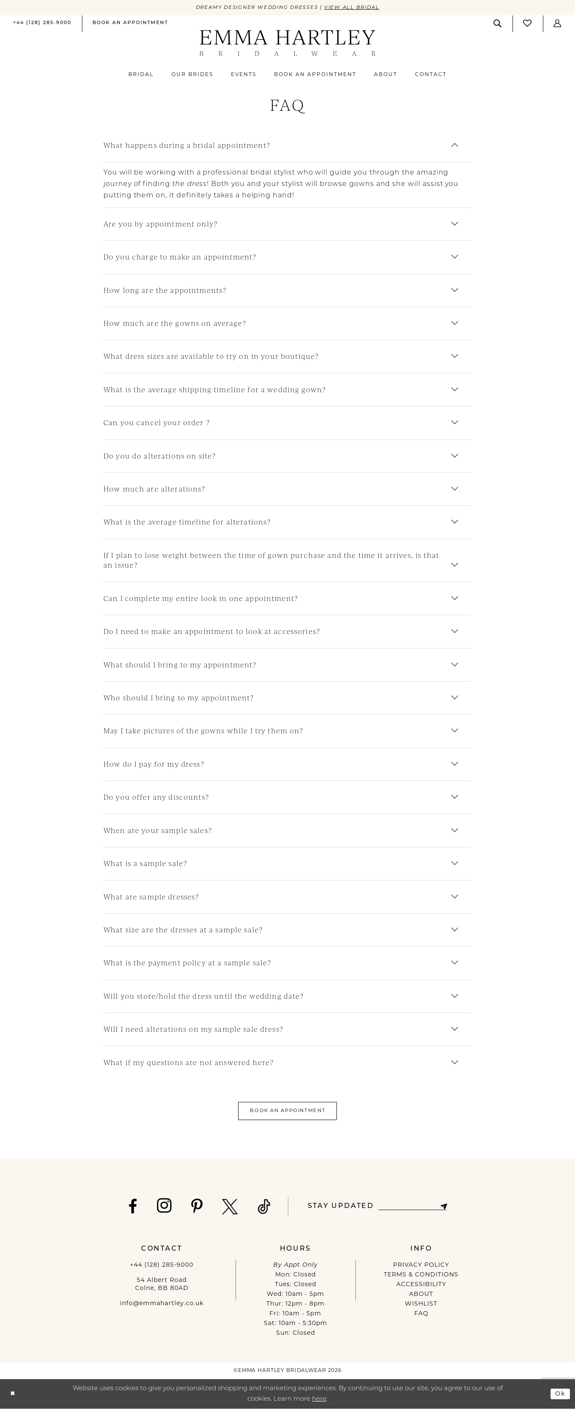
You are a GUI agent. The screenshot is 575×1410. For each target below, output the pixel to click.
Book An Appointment (288, 1111)
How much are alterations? (154, 489)
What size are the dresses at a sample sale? (183, 930)
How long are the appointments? (164, 290)
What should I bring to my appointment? (179, 664)
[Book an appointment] (130, 23)
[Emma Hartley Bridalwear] (288, 43)
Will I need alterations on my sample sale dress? (193, 1029)
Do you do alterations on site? (159, 455)
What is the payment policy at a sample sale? (187, 963)
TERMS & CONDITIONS (421, 1276)
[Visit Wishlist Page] (528, 23)
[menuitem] (42, 24)
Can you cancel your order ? (156, 422)
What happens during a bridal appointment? (186, 145)
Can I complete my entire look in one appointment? (200, 598)
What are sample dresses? (151, 896)
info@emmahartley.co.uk (161, 1305)
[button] (557, 23)
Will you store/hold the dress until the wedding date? (203, 996)
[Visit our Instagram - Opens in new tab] (162, 1206)
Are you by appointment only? (160, 223)
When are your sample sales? (157, 830)
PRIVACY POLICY (421, 1266)
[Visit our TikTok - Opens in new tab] (262, 1208)
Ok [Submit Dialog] (560, 1394)
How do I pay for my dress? (153, 764)
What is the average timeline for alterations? (187, 522)
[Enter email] (413, 1208)
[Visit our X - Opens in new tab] (228, 1208)
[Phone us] (42, 23)
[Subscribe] (445, 1208)
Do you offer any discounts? (156, 797)
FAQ (421, 1315)
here (319, 1400)
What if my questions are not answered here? (188, 1062)
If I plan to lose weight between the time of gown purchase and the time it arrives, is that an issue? (271, 560)
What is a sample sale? (145, 863)
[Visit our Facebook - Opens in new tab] (131, 1208)
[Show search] (498, 23)
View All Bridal (355, 7)
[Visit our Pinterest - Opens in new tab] (195, 1208)
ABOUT (421, 1295)
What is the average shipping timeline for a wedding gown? (214, 389)
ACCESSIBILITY (421, 1286)
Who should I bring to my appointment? (178, 698)
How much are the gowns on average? (174, 323)
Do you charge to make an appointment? (179, 257)
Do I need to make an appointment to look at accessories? (211, 631)
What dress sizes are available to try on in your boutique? (211, 356)
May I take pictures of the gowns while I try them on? (203, 731)
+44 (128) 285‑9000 (161, 1266)
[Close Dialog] (13, 1395)
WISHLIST (421, 1305)
